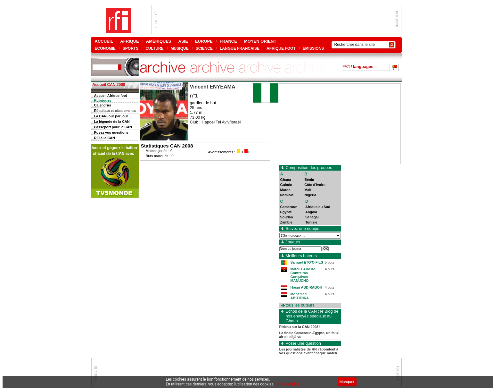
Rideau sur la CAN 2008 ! (300, 327)
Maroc (285, 190)
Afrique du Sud (317, 207)
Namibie (287, 195)
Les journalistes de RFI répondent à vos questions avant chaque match (308, 351)
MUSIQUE (180, 48)
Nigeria (310, 195)
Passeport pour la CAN (113, 127)
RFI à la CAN (104, 138)
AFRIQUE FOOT (281, 48)
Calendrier (102, 105)
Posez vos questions (111, 132)
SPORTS (130, 48)
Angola (311, 212)
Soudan (286, 217)
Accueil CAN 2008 (109, 84)
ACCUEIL (104, 41)
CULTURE (154, 48)
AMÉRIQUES (158, 41)
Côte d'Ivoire (314, 185)
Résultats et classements (115, 111)
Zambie (286, 222)
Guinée (286, 185)
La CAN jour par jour (111, 116)
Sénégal (312, 217)
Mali (307, 190)
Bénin (309, 179)
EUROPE (204, 41)
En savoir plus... (288, 384)
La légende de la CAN (112, 121)
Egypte (286, 212)
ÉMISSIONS (313, 48)
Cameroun (289, 207)
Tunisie (311, 222)
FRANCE (228, 41)
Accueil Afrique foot (110, 95)
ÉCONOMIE (105, 48)
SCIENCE (204, 48)
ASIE (183, 41)
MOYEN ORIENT (260, 41)
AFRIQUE (129, 41)
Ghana (285, 179)
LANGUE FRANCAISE (239, 48)
